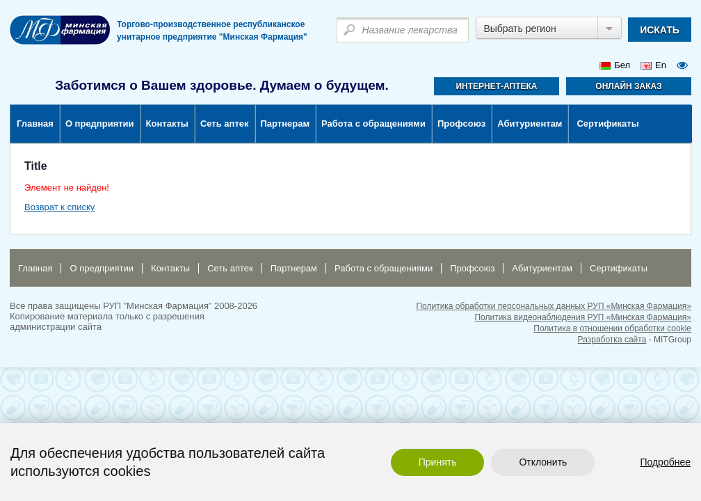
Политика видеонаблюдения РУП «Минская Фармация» (582, 317)
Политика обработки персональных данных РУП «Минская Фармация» (553, 306)
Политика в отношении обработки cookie (612, 328)
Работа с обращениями (373, 123)
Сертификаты (607, 123)
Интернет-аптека (496, 86)
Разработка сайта (612, 339)
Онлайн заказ (628, 86)
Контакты (167, 123)
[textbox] (403, 29)
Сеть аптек (224, 123)
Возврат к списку (59, 207)
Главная (35, 123)
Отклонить (543, 462)
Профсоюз (461, 123)
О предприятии (99, 123)
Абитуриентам (529, 123)
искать (659, 29)
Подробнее (665, 462)
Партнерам (285, 123)
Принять (438, 462)
